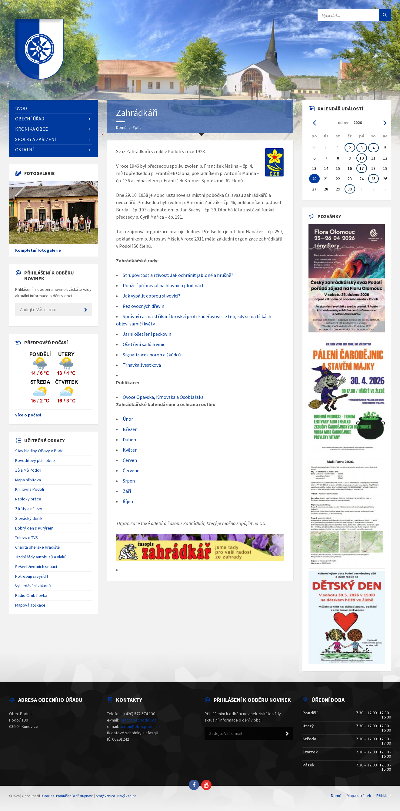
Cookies (48, 795)
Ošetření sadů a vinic (144, 344)
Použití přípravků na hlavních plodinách (164, 285)
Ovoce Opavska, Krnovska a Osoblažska (163, 397)
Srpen (129, 481)
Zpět (136, 127)
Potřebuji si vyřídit (31, 576)
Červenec (132, 470)
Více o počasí (28, 415)
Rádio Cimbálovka (31, 595)
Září (127, 491)
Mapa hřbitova (28, 480)
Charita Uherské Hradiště (37, 547)
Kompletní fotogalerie (38, 250)
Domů (121, 127)
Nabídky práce (28, 499)
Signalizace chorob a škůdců (152, 355)
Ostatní (24, 149)
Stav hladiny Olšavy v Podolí (40, 450)
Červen (130, 460)
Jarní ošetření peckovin (147, 334)
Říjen (128, 501)
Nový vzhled (126, 795)
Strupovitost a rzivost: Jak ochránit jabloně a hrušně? (178, 275)
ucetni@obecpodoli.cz (140, 726)
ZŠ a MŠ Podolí (28, 470)
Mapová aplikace (30, 605)
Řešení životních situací (36, 566)
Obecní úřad (29, 119)
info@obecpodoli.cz (138, 720)
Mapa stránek (359, 795)
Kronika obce (31, 129)
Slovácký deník (28, 518)
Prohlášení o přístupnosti (75, 795)
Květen (130, 450)
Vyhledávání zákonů (33, 585)
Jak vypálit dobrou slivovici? (151, 296)
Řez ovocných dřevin (143, 306)
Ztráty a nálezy (28, 508)
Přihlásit (383, 795)
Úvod (21, 108)
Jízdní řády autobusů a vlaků (41, 557)
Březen (130, 429)
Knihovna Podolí (29, 489)
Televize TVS (26, 537)
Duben (129, 439)
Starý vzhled (105, 795)
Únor (128, 419)
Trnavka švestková (142, 365)
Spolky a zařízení (35, 139)
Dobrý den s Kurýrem (34, 528)
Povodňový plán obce (35, 460)
